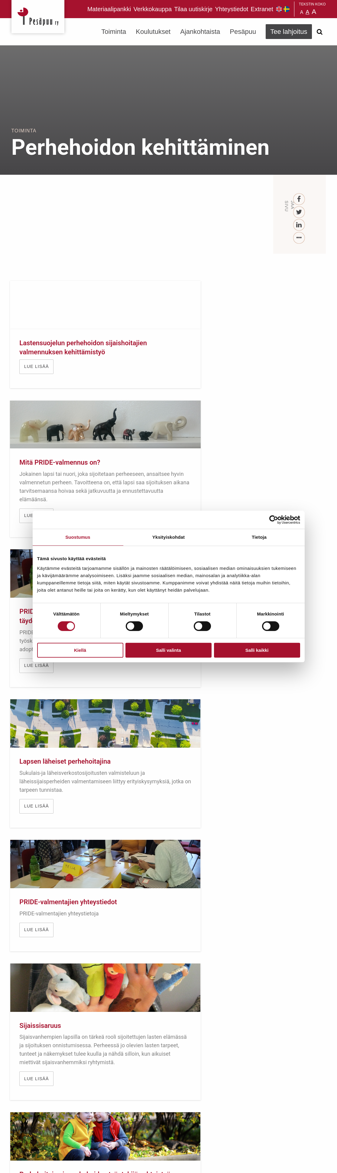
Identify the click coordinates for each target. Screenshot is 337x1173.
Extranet (262, 9)
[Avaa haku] (320, 32)
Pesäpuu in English (279, 9)
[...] (299, 238)
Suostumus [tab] (77, 537)
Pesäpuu (37, 16)
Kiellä (80, 650)
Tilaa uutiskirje (193, 9)
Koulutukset (153, 31)
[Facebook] (299, 199)
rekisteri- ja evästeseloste (92, 1164)
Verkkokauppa (152, 9)
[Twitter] (299, 212)
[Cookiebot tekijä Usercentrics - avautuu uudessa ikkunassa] (273, 519)
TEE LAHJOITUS (93, 1119)
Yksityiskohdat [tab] (168, 537)
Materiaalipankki (109, 9)
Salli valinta (168, 650)
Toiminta (113, 31)
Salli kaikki (257, 650)
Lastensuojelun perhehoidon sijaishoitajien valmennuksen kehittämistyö (43, 361)
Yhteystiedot (231, 9)
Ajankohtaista (200, 31)
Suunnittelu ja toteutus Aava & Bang (281, 1164)
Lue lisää (37, 394)
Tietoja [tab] (259, 537)
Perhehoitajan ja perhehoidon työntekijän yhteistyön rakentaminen (57, 737)
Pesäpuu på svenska (287, 9)
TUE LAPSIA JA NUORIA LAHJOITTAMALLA (168, 917)
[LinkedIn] (299, 225)
